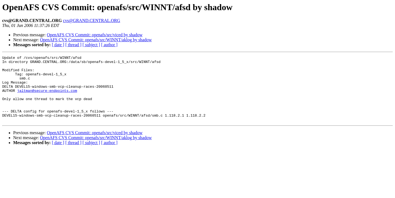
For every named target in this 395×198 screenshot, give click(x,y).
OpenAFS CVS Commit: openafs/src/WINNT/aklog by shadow (96, 39)
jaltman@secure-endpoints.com (47, 97)
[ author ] (109, 44)
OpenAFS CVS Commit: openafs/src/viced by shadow (95, 34)
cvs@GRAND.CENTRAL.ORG (91, 20)
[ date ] (58, 44)
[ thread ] (73, 44)
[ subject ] (91, 44)
